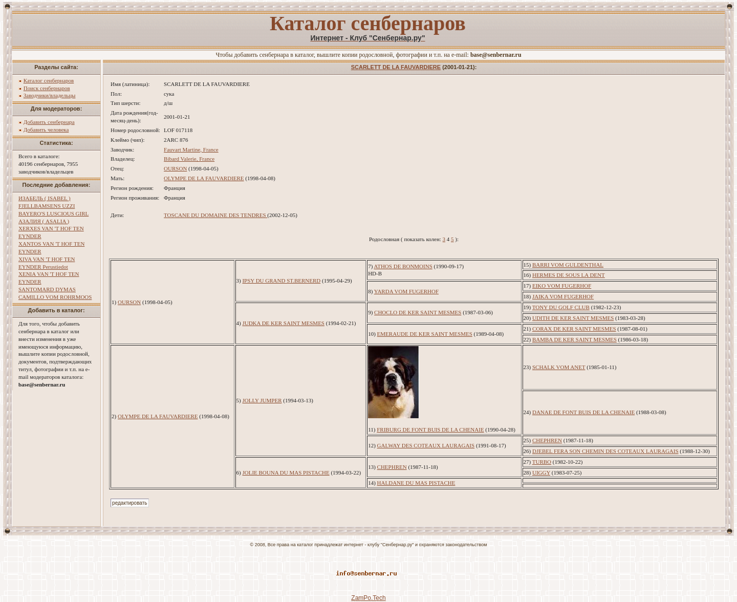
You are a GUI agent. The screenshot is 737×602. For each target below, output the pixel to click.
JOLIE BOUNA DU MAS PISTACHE (285, 472)
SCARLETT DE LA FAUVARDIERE (396, 67)
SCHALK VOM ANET (559, 367)
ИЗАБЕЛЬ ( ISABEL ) (44, 198)
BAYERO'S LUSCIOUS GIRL (53, 213)
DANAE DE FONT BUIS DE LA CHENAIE (583, 412)
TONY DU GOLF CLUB (561, 307)
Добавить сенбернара (49, 122)
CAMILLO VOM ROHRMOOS (55, 297)
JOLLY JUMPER (261, 400)
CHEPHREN (547, 440)
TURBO (541, 462)
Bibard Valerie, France (189, 159)
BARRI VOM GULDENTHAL (567, 265)
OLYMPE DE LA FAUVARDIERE (204, 178)
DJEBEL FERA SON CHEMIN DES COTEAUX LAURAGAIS (605, 451)
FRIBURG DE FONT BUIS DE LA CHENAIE (430, 429)
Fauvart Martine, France (191, 149)
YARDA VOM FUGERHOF (406, 291)
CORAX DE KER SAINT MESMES (574, 329)
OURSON (175, 168)
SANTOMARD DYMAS (47, 289)
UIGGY (541, 472)
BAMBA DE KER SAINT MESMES (574, 339)
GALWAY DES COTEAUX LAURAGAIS (426, 445)
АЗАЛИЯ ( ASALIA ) (43, 221)
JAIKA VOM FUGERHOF (563, 296)
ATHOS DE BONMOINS (403, 266)
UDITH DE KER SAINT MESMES (573, 318)
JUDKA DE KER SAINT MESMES (283, 323)
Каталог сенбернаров (49, 80)
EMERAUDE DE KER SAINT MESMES (424, 334)
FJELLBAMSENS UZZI (46, 206)
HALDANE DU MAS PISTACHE (416, 483)
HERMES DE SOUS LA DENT (568, 275)
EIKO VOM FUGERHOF (561, 286)
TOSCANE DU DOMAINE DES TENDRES (215, 215)
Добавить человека (46, 129)
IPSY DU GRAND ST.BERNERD (281, 280)
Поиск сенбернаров (47, 88)
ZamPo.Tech (368, 597)
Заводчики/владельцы (50, 95)
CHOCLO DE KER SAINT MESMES (417, 312)
